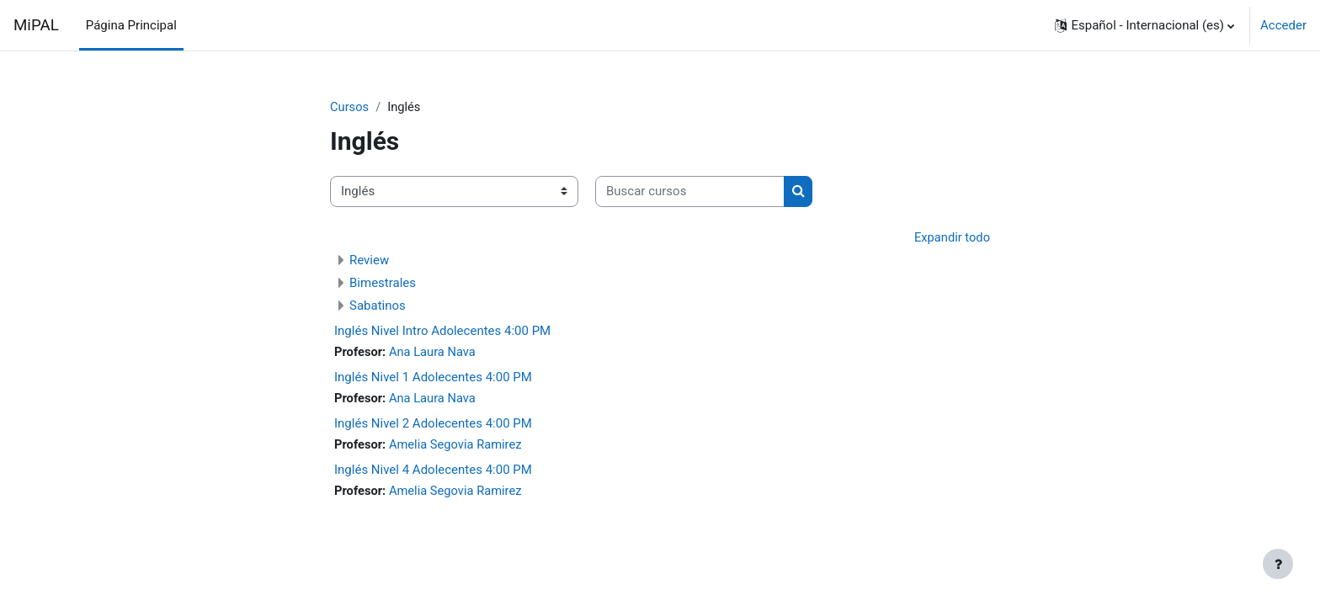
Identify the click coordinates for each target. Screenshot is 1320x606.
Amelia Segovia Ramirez (457, 446)
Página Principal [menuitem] (131, 25)
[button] (1144, 25)
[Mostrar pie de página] (1278, 564)
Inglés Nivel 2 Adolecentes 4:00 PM (433, 425)
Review (369, 260)
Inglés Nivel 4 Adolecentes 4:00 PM (433, 471)
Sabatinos (377, 306)
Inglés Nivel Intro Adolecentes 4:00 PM (442, 331)
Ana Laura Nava (434, 352)
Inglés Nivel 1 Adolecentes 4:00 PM (433, 377)
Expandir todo (951, 237)
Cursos (350, 106)
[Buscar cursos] (690, 192)
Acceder (1283, 25)
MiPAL (36, 25)
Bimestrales (382, 283)
